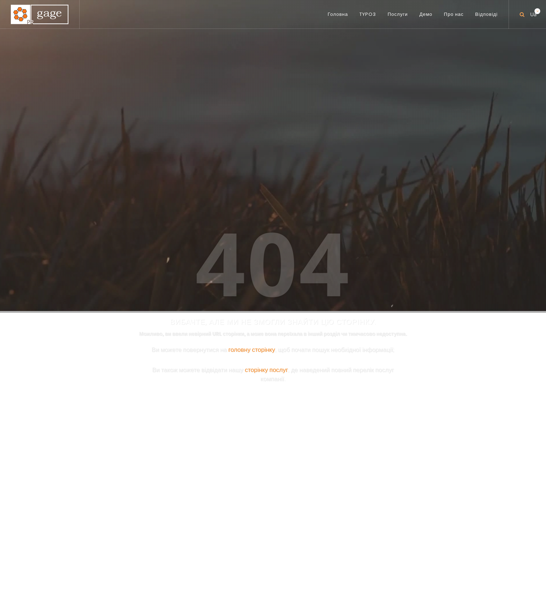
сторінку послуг (266, 200)
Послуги (256, 567)
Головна (198, 567)
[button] (416, 535)
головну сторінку (251, 180)
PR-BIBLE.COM (322, 350)
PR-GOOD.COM (324, 386)
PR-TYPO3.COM (324, 310)
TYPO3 (227, 567)
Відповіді (343, 567)
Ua (532, 11)
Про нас (311, 567)
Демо (284, 567)
